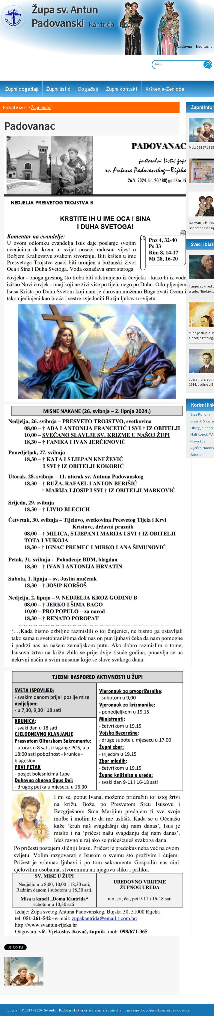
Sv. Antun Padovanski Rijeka (65, 1010)
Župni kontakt (122, 88)
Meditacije (204, 46)
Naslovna (184, 46)
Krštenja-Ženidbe (164, 88)
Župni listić (58, 88)
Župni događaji (21, 88)
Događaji (88, 88)
